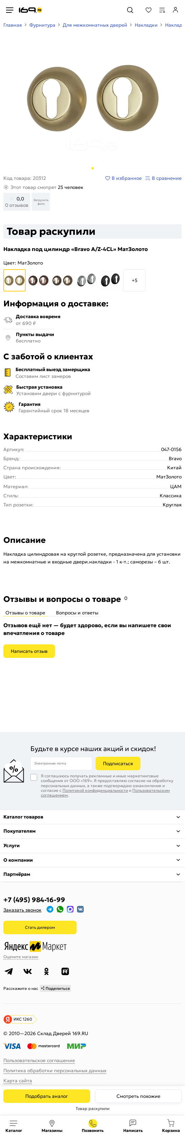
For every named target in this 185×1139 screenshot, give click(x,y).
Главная (12, 25)
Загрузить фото (41, 201)
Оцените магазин (20, 956)
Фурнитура (42, 25)
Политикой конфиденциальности (95, 790)
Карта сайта (17, 1081)
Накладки (146, 25)
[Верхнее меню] (9, 10)
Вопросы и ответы (77, 613)
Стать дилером (40, 927)
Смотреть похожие (138, 1096)
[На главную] (30, 10)
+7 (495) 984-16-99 (34, 899)
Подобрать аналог (46, 1096)
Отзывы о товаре (25, 613)
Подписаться (118, 763)
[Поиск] (130, 10)
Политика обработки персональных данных (54, 1070)
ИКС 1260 (23, 1019)
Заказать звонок (22, 910)
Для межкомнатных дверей (95, 25)
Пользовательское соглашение (39, 1060)
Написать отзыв (29, 651)
